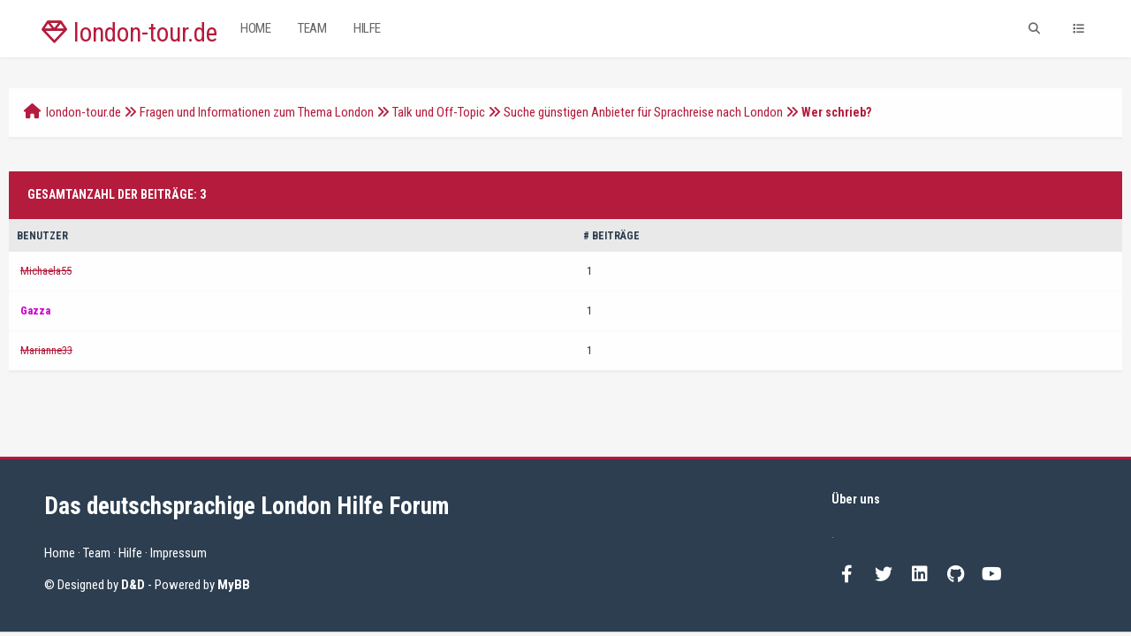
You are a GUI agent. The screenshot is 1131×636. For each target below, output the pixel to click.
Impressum (178, 553)
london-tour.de (129, 33)
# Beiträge (611, 236)
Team (312, 28)
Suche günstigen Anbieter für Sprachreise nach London (643, 112)
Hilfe (367, 28)
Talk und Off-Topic (438, 112)
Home (255, 28)
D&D (133, 585)
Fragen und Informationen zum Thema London (257, 112)
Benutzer (42, 236)
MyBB (233, 585)
